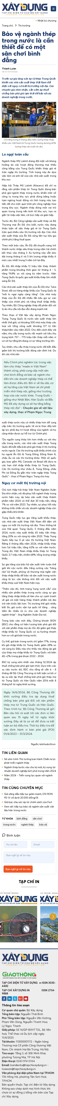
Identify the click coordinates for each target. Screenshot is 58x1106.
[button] (52, 916)
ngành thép (27, 824)
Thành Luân (9, 68)
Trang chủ (7, 25)
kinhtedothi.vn (48, 744)
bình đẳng (22, 818)
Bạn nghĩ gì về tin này (18, 869)
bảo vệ (43, 824)
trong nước (9, 824)
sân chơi (37, 818)
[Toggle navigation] (53, 8)
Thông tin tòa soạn (16, 1005)
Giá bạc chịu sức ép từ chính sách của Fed (28, 802)
